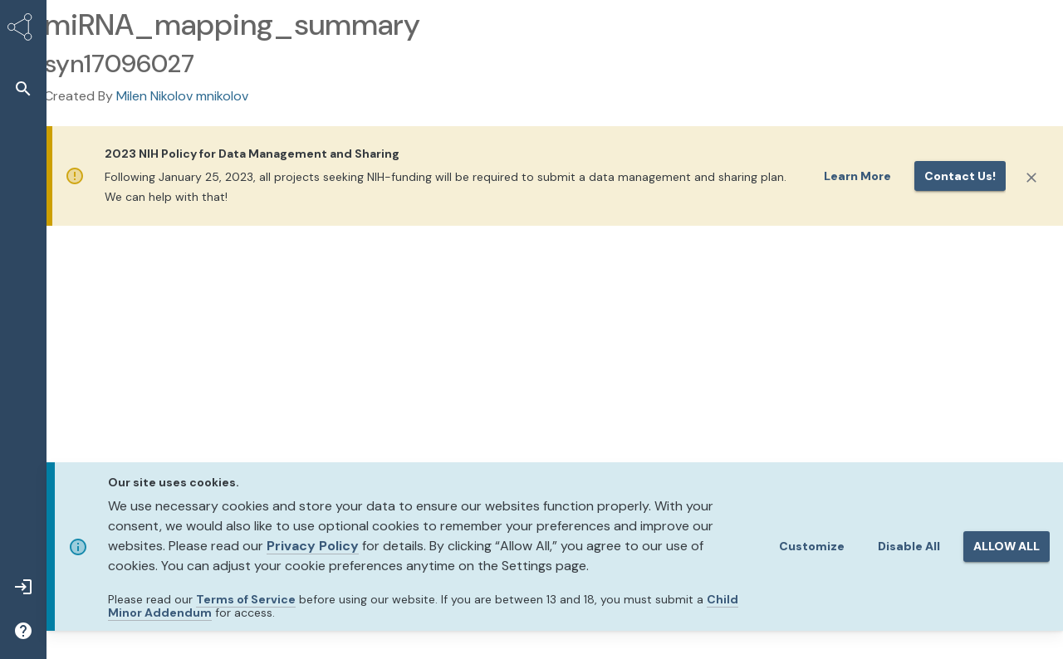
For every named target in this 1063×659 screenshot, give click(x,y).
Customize (812, 546)
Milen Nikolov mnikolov (182, 96)
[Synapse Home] (23, 30)
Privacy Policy (313, 545)
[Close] (1031, 177)
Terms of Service (246, 599)
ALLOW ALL (1006, 546)
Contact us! (960, 175)
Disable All (909, 546)
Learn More (857, 175)
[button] (23, 88)
